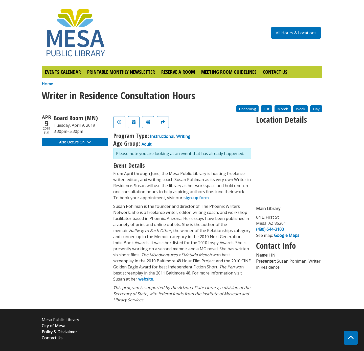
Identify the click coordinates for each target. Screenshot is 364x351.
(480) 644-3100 (270, 229)
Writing (183, 136)
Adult (146, 144)
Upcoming (247, 109)
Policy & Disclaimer (59, 332)
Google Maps (286, 235)
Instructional (162, 136)
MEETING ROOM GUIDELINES (229, 71)
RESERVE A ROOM (178, 71)
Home (47, 84)
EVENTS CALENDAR (63, 71)
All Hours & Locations (296, 33)
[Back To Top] (351, 338)
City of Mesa (53, 326)
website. (146, 279)
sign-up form (196, 197)
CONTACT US (275, 71)
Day (316, 109)
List (266, 109)
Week (300, 109)
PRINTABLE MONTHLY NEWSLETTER (121, 71)
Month (282, 109)
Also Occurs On (75, 142)
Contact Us (52, 338)
